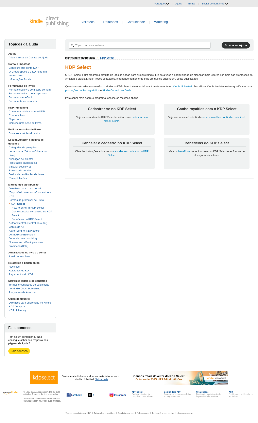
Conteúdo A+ (16, 226)
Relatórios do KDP (20, 270)
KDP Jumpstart (18, 306)
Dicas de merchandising (23, 238)
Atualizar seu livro (19, 256)
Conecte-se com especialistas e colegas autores (177, 394)
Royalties (14, 266)
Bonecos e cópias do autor (24, 133)
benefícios (184, 151)
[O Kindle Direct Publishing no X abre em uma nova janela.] (95, 395)
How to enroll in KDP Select (28, 207)
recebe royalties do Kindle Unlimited (223, 117)
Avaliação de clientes (21, 158)
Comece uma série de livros (25, 122)
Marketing (161, 22)
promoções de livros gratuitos (82, 90)
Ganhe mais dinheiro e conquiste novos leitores (142, 394)
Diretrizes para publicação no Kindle (30, 302)
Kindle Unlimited (182, 86)
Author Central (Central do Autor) (28, 223)
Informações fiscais (20, 79)
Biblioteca (87, 22)
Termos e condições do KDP (78, 413)
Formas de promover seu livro (26, 199)
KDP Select (18, 203)
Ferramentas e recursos (23, 101)
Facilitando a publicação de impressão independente (208, 394)
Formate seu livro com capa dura (28, 93)
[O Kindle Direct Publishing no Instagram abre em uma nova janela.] (117, 395)
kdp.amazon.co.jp (184, 413)
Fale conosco (19, 351)
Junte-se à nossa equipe (163, 413)
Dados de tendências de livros (26, 174)
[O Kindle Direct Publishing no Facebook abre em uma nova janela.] (74, 395)
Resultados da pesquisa (23, 162)
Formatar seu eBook (21, 97)
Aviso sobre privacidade (104, 413)
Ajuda (178, 3)
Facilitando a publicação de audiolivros (241, 394)
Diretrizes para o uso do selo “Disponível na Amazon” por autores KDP (30, 192)
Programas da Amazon (22, 292)
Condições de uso (126, 413)
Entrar (191, 3)
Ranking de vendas (20, 170)
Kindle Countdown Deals (116, 90)
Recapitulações (18, 178)
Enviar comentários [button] (215, 3)
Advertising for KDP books (24, 230)
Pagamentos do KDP (21, 274)
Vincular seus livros (20, 166)
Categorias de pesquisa (23, 147)
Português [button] (161, 3)
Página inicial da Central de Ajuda (28, 57)
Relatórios (110, 22)
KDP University (18, 310)
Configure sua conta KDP (24, 67)
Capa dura (15, 119)
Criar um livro (16, 115)
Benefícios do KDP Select (27, 219)
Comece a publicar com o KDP (27, 111)
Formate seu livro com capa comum (30, 89)
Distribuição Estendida (22, 234)
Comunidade (135, 22)
